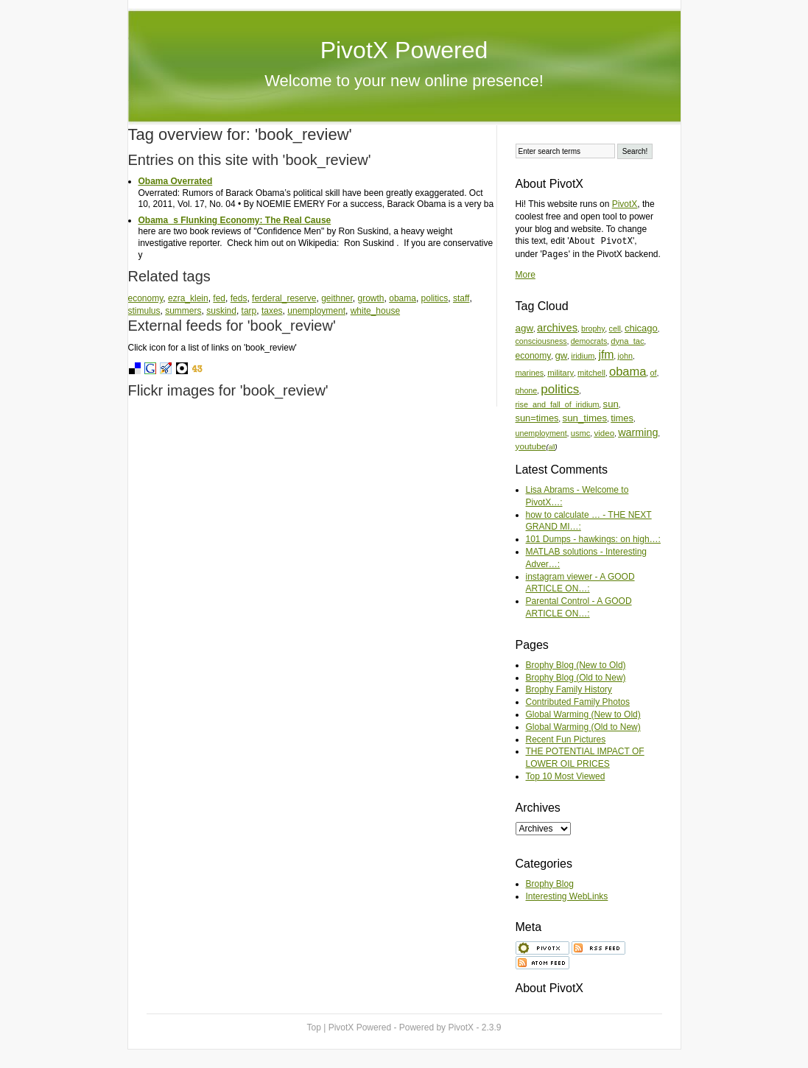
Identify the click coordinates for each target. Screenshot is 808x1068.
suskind (221, 311)
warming (638, 432)
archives (557, 328)
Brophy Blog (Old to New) (576, 677)
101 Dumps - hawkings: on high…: (593, 539)
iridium (582, 355)
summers (183, 311)
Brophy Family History (569, 689)
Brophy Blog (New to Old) (576, 665)
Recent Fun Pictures (566, 739)
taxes (272, 311)
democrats (589, 341)
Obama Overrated (175, 181)
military (560, 372)
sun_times (584, 418)
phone (527, 390)
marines (530, 372)
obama (402, 298)
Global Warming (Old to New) (583, 727)
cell (615, 328)
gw (561, 355)
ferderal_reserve (284, 298)
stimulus (144, 311)
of (653, 372)
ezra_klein (188, 298)
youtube (531, 446)
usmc (581, 433)
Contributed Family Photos (578, 702)
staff (461, 298)
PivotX (625, 204)
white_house (375, 311)
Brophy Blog (550, 884)
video (604, 433)
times (622, 418)
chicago (641, 328)
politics (435, 298)
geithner (337, 298)
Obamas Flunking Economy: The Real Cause (234, 220)
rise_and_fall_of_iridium (558, 404)
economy (146, 298)
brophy (593, 328)
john (625, 355)
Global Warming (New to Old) (583, 714)
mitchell (591, 372)
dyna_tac (627, 341)
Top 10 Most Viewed (565, 776)
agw (525, 328)
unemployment (316, 311)
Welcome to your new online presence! (404, 80)
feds (239, 298)
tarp (249, 311)
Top (314, 1027)
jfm (606, 354)
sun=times (537, 418)
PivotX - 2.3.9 (474, 1027)
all (551, 447)
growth (371, 298)
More (525, 275)
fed (219, 298)
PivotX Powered (404, 50)
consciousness (541, 341)
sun (611, 404)
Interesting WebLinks (567, 896)
